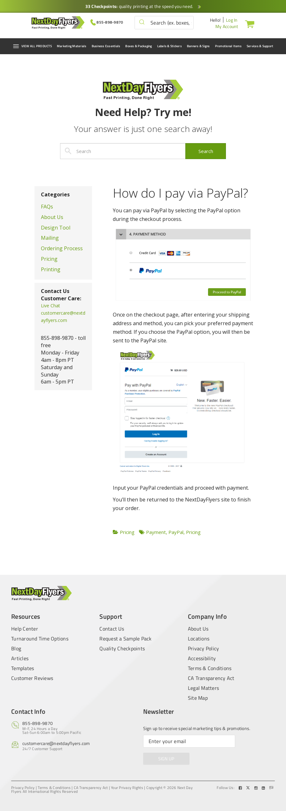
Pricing (49, 258)
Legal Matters (203, 687)
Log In (232, 20)
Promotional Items (228, 46)
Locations (198, 638)
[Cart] (248, 24)
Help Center (24, 628)
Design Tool (55, 227)
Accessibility (202, 658)
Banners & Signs (198, 46)
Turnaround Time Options (39, 638)
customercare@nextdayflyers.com (56, 743)
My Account (226, 26)
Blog (16, 648)
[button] (142, 22)
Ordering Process (62, 248)
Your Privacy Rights (127, 788)
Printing (50, 269)
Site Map (198, 697)
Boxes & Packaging (138, 46)
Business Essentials (106, 46)
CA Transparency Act (211, 678)
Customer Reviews (32, 678)
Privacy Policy (203, 648)
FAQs (47, 206)
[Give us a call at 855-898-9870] (106, 21)
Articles (19, 658)
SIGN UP (166, 758)
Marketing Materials (72, 46)
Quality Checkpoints (122, 648)
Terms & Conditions (210, 668)
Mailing (50, 237)
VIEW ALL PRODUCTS (32, 46)
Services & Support (260, 46)
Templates (22, 668)
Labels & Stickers (169, 46)
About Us (52, 217)
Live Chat (50, 306)
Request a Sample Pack (125, 638)
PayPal (175, 532)
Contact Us (111, 628)
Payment (156, 532)
